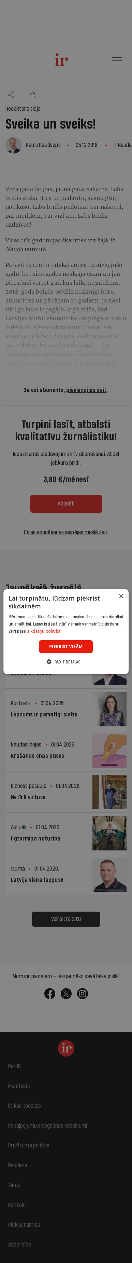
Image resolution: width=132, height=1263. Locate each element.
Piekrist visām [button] (66, 646)
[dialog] (66, 631)
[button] (66, 662)
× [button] (120, 596)
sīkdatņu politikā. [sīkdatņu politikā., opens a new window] (44, 631)
